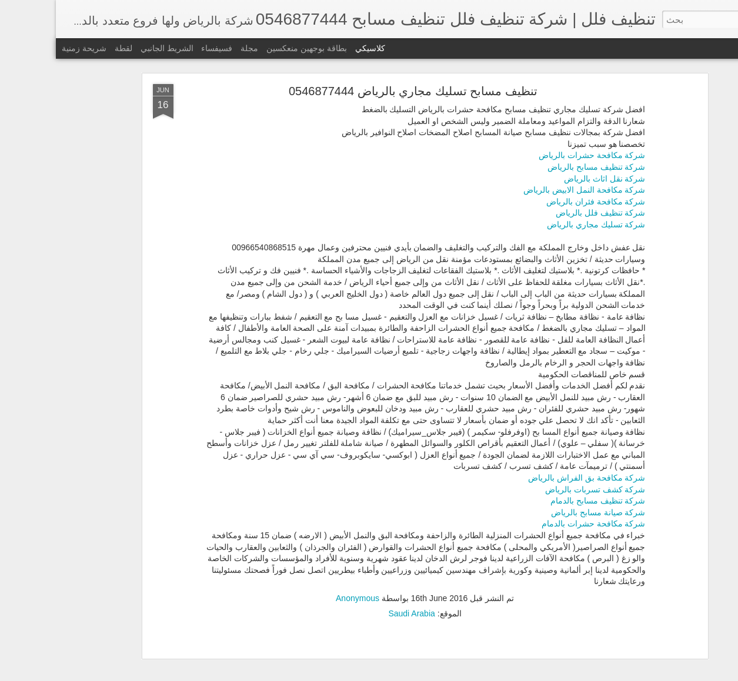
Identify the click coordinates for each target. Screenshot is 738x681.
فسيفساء (160, 48)
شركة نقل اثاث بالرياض (549, 178)
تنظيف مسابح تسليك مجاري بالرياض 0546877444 (357, 91)
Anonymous (301, 598)
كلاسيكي (314, 48)
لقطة (67, 48)
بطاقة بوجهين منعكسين (251, 48)
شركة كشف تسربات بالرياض (539, 489)
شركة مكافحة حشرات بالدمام (538, 523)
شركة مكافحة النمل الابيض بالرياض (528, 189)
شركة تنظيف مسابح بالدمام (542, 500)
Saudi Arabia (355, 613)
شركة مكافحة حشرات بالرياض (536, 155)
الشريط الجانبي (111, 48)
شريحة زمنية (28, 48)
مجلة (193, 48)
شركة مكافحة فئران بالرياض (540, 201)
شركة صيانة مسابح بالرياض (542, 512)
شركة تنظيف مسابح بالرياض (541, 167)
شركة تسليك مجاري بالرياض (540, 224)
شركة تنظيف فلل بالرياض (545, 212)
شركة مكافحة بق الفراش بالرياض (531, 477)
